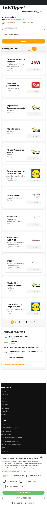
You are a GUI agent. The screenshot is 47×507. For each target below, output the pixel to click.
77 (35, 322)
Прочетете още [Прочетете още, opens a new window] (29, 468)
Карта (3, 448)
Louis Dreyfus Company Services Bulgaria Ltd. (26, 352)
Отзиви (3, 415)
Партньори (5, 408)
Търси (23, 41)
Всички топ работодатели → (14, 364)
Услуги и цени (6, 431)
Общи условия (6, 434)
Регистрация (27, 12)
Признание (4, 405)
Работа (3, 391)
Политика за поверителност (11, 438)
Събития (4, 398)
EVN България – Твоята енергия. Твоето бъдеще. (26, 347)
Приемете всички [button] (23, 493)
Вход (36, 12)
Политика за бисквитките (10, 441)
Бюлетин (4, 401)
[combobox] (41, 457)
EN (41, 12)
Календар (4, 394)
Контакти (4, 451)
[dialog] (23, 480)
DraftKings (13, 341)
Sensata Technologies (17, 357)
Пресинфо (4, 411)
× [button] (44, 457)
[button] (23, 471)
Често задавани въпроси (10, 428)
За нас (3, 424)
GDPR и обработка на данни (11, 444)
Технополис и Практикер (18, 336)
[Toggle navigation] (3, 2)
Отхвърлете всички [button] (23, 498)
